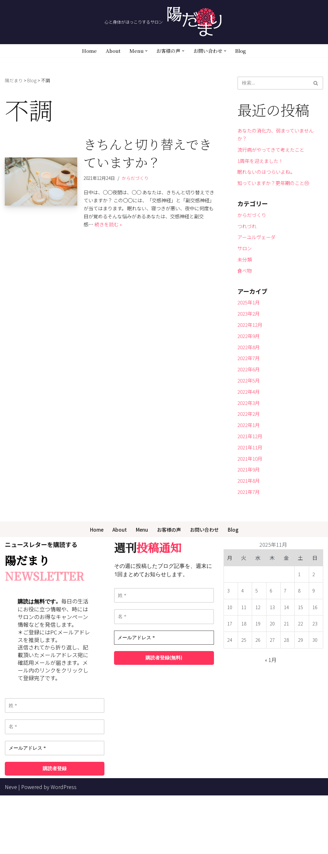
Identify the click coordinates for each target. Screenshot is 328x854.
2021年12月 (251, 484)
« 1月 (270, 718)
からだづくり (138, 181)
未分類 (245, 281)
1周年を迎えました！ (261, 168)
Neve (11, 845)
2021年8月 (249, 536)
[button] (145, 51)
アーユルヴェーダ (257, 255)
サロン (245, 268)
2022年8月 (249, 381)
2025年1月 (249, 329)
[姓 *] (54, 764)
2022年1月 (249, 471)
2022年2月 (249, 458)
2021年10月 (251, 510)
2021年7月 (249, 549)
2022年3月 (249, 445)
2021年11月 (251, 497)
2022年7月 (249, 394)
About (111, 51)
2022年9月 (249, 368)
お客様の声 (169, 587)
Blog (244, 51)
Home (86, 51)
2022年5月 (249, 419)
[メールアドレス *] (54, 806)
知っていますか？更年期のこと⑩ (275, 193)
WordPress (64, 845)
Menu (140, 587)
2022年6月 (249, 406)
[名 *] (54, 785)
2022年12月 (251, 355)
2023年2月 (249, 342)
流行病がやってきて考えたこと (273, 154)
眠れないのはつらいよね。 (268, 180)
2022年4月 (249, 432)
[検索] (273, 84)
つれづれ (247, 242)
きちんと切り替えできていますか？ (148, 155)
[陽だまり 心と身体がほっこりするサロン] (164, 22)
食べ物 (245, 293)
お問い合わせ (206, 587)
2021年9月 (249, 523)
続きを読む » (120, 236)
